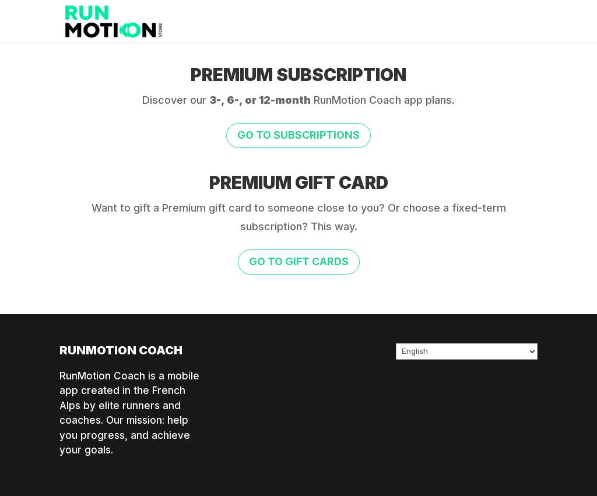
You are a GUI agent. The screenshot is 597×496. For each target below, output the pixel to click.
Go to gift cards (299, 261)
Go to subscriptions (298, 135)
